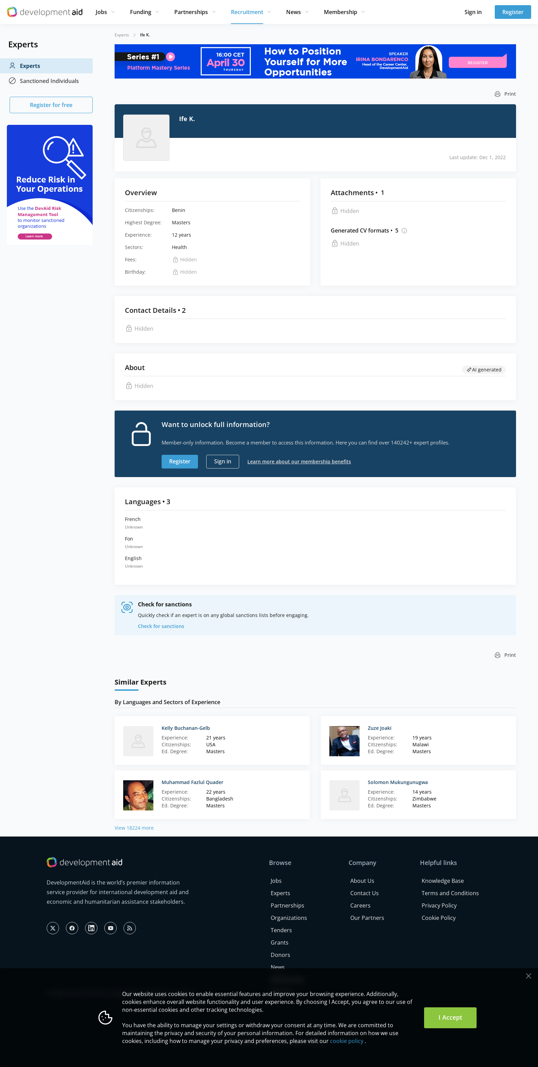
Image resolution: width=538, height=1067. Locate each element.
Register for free (51, 105)
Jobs (101, 12)
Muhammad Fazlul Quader (192, 782)
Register (513, 12)
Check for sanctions (161, 626)
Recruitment (247, 12)
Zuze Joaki (379, 728)
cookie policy (346, 1041)
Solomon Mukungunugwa (398, 782)
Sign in (473, 12)
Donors (280, 955)
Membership (340, 12)
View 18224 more (134, 828)
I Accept (450, 1017)
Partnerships (191, 12)
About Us (362, 881)
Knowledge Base (443, 881)
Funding (140, 12)
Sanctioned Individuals (43, 81)
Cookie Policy (439, 918)
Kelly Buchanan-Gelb (186, 728)
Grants (280, 942)
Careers (360, 905)
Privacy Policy (439, 905)
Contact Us (364, 893)
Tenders (281, 930)
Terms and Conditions (450, 893)
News (293, 12)
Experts (24, 66)
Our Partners (367, 918)
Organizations (289, 918)
